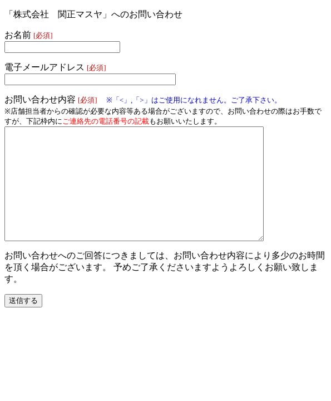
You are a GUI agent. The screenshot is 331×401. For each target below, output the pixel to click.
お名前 (28, 35)
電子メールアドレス (55, 67)
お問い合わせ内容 (142, 99)
